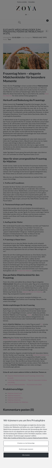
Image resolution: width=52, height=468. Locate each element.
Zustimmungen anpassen (26, 449)
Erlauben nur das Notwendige (26, 443)
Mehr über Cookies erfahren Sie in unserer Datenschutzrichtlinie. (26, 438)
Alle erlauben (26, 455)
